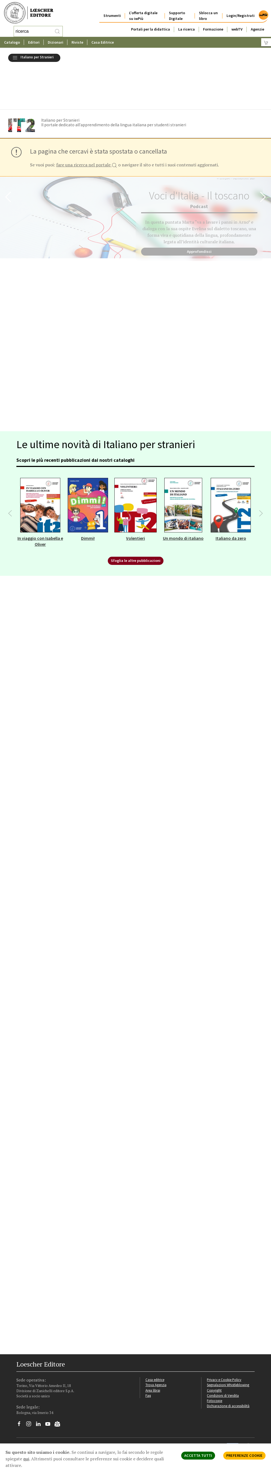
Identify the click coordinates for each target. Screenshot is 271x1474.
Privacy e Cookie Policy (224, 1337)
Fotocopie (214, 1358)
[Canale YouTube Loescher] (50, 1383)
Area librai (152, 1348)
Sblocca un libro (208, 11)
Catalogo (12, 42)
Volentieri (135, 496)
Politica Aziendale (153, 1424)
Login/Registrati (241, 11)
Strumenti (112, 11)
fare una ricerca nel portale (86, 123)
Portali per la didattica (150, 25)
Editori (34, 42)
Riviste (77, 42)
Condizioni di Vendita (223, 1353)
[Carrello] (266, 42)
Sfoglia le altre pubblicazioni (135, 518)
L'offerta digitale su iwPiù (143, 11)
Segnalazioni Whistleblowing (228, 1343)
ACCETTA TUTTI (198, 1455)
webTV (237, 25)
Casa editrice (154, 1337)
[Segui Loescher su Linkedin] (40, 1383)
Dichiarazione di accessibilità (228, 1364)
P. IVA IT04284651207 (31, 1409)
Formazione (213, 25)
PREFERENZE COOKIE (244, 1455)
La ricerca (186, 25)
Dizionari (55, 42)
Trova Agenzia (155, 1343)
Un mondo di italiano (183, 496)
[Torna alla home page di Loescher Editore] (29, 13)
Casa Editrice (102, 42)
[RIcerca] (57, 31)
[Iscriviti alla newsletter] (59, 1382)
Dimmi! (88, 496)
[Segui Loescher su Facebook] (21, 1383)
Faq (148, 1353)
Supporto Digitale (177, 11)
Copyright (214, 1348)
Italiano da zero (231, 496)
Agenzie (257, 25)
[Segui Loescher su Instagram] (30, 1383)
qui (26, 1458)
